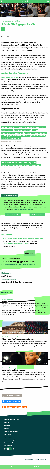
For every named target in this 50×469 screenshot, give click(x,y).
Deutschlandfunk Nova (11, 419)
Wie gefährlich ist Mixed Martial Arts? (15, 243)
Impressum (7, 434)
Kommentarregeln (10, 440)
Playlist (37, 467)
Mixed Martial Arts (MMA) (9, 77)
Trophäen (7, 428)
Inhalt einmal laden (13, 214)
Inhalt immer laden (37, 214)
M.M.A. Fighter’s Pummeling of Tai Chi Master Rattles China (23, 238)
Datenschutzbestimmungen (23, 209)
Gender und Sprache (10, 443)
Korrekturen (8, 437)
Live (12, 467)
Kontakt (6, 422)
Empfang (7, 425)
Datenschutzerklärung (11, 431)
